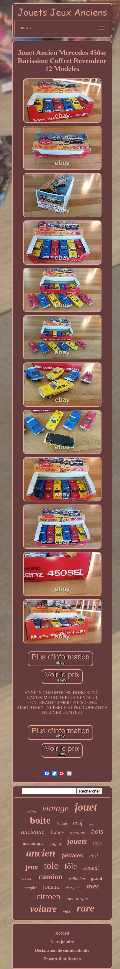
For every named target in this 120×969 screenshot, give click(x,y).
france (57, 832)
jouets (77, 841)
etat (93, 855)
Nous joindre (62, 941)
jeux (31, 867)
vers (67, 911)
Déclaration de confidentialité (62, 950)
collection (77, 878)
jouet (86, 807)
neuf (78, 823)
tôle (70, 866)
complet (31, 888)
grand (96, 878)
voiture (43, 909)
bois (97, 831)
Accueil (62, 933)
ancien (40, 853)
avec (92, 886)
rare (85, 908)
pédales (72, 855)
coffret (31, 811)
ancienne (32, 831)
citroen (48, 896)
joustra (51, 886)
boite (40, 820)
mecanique (77, 898)
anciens (77, 832)
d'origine (73, 887)
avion (27, 878)
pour (92, 824)
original (55, 844)
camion (51, 876)
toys (97, 843)
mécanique (33, 843)
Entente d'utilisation (62, 959)
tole (51, 865)
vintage (55, 808)
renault (91, 868)
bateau (62, 823)
